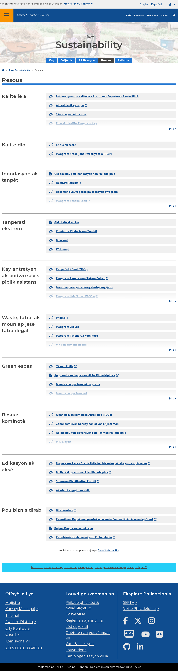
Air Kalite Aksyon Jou (66, 105)
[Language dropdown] (172, 4)
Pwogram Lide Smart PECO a (72, 296)
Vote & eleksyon (80, 643)
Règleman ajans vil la (84, 620)
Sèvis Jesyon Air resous (67, 114)
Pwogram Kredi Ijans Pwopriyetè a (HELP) (80, 154)
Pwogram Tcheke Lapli (68, 201)
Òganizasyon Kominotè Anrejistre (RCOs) (80, 415)
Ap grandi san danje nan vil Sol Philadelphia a (82, 375)
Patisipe (123, 60)
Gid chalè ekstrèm (64, 222)
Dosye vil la (75, 614)
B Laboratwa (61, 510)
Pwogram (139, 15)
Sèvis (128, 15)
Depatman (152, 15)
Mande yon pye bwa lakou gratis (74, 384)
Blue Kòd (58, 240)
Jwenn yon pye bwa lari (68, 393)
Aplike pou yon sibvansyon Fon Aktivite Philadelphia (87, 433)
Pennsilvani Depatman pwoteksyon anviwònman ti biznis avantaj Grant (101, 519)
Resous (106, 60)
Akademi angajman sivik (69, 490)
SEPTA (128, 602)
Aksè (138, 666)
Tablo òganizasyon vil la (87, 656)
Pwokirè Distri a (19, 621)
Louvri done (76, 649)
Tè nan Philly (61, 366)
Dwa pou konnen (76, 666)
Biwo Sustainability (19, 70)
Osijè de (66, 60)
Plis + (172, 128)
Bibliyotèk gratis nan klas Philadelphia (78, 472)
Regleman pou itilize (50, 666)
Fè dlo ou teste (62, 145)
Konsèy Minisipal (20, 608)
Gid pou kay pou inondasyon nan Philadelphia (82, 174)
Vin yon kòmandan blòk (68, 345)
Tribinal (12, 615)
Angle (144, 4)
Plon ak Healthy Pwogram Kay (73, 123)
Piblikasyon (87, 60)
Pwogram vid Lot (64, 327)
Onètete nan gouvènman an (88, 635)
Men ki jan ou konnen (78, 3)
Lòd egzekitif (77, 626)
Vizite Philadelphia (139, 608)
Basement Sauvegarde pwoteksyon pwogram (83, 192)
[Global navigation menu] (6, 15)
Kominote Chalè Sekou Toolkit (73, 231)
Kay (51, 60)
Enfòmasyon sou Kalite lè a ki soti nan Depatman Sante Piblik (94, 96)
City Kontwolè (17, 628)
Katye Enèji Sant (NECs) (68, 269)
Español (156, 4)
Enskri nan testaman (23, 647)
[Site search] (174, 15)
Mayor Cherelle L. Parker (33, 15)
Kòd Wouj (59, 249)
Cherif (10, 634)
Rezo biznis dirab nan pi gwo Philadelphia (80, 537)
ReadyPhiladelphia (65, 183)
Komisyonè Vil (17, 641)
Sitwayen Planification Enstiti (72, 481)
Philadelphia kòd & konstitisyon (82, 605)
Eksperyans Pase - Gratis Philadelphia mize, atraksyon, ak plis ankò (98, 463)
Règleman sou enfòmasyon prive (111, 666)
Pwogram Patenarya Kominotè (73, 336)
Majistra (12, 602)
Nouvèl (164, 15)
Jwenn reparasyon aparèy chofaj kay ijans (81, 287)
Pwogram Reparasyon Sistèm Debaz (77, 278)
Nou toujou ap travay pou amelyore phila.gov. (89, 567)
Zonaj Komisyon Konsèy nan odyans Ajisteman (84, 424)
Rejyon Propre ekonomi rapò (71, 528)
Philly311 (58, 318)
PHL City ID (60, 442)
